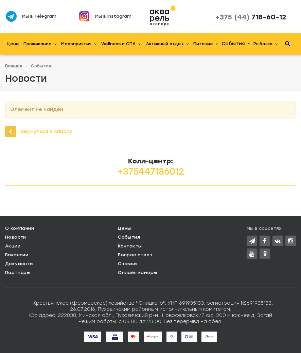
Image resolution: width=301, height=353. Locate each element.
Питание (205, 44)
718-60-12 (250, 17)
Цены (13, 44)
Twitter (252, 241)
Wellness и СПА (120, 44)
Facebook (264, 241)
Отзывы (127, 263)
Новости (15, 237)
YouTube (251, 254)
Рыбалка (265, 44)
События (236, 44)
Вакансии (16, 254)
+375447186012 (150, 171)
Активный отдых (167, 44)
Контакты (130, 245)
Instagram (290, 241)
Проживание (39, 44)
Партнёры (17, 272)
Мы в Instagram (113, 16)
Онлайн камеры (137, 272)
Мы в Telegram (39, 16)
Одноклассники (265, 253)
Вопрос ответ (135, 254)
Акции (12, 245)
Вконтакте (278, 241)
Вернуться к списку (38, 131)
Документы (19, 263)
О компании (19, 228)
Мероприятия (78, 44)
